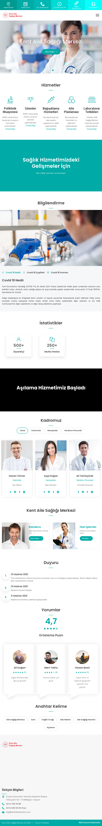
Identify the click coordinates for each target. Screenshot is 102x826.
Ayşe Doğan (51, 476)
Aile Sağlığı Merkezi (15, 719)
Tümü (22, 430)
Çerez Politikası (42, 823)
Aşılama (51, 727)
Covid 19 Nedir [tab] (11, 272)
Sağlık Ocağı (48, 719)
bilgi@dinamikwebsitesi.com (18, 812)
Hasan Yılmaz (17, 476)
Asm (33, 719)
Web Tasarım (84, 822)
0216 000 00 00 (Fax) (16, 808)
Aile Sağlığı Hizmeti (86, 719)
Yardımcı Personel (73, 430)
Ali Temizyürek (84, 476)
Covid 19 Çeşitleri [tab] (34, 272)
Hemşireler (52, 430)
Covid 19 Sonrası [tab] (57, 272)
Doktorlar (36, 430)
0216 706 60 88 (13, 804)
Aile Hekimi (65, 719)
